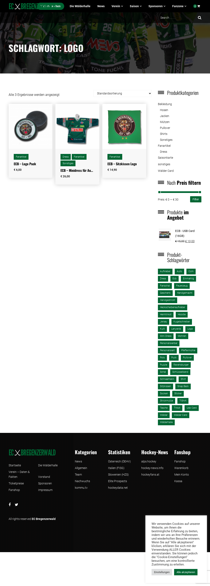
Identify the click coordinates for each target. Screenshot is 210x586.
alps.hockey (148, 461)
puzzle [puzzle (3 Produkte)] (163, 364)
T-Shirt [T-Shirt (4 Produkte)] (182, 400)
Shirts (163, 133)
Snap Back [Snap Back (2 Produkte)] (183, 386)
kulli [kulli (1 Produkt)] (162, 328)
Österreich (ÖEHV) (119, 461)
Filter (196, 199)
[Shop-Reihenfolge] (123, 93)
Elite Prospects (117, 481)
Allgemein (81, 468)
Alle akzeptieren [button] (186, 572)
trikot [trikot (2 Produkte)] (177, 407)
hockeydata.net (118, 487)
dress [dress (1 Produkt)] (163, 278)
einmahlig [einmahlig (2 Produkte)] (188, 278)
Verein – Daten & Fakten (19, 474)
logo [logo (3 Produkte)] (190, 328)
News (101, 6)
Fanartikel (21, 156)
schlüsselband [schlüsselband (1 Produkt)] (180, 371)
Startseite (15, 465)
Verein (116, 6)
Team (78, 474)
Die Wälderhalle (80, 6)
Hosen (164, 110)
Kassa (178, 481)
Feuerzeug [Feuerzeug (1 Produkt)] (182, 285)
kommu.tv (81, 487)
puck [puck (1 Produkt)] (174, 357)
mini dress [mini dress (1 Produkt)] (165, 336)
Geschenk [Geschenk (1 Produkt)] (165, 292)
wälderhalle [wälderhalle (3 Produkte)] (166, 422)
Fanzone (178, 6)
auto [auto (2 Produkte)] (179, 271)
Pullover (165, 128)
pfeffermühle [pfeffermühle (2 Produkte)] (188, 350)
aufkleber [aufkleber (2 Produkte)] (165, 271)
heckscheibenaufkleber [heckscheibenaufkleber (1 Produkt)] (172, 307)
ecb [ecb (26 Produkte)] (174, 278)
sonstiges (164, 164)
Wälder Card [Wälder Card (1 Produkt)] (180, 415)
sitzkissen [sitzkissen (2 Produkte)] (165, 386)
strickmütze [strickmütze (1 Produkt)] (166, 400)
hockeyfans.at (150, 474)
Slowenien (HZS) (118, 474)
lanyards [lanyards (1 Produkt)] (176, 328)
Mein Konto (181, 474)
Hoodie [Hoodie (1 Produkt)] (182, 314)
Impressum (45, 490)
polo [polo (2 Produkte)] (162, 357)
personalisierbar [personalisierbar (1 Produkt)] (168, 343)
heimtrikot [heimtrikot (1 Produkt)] (165, 314)
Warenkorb (181, 468)
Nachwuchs (82, 481)
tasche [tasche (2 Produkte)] (164, 407)
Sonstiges (68, 163)
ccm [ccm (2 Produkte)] (191, 271)
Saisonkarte (165, 157)
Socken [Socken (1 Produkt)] (164, 393)
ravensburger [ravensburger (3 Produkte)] (181, 364)
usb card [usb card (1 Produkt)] (192, 407)
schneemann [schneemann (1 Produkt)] (167, 379)
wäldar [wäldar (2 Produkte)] (164, 415)
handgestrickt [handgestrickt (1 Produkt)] (167, 300)
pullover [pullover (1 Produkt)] (187, 357)
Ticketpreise (16, 483)
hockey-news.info (152, 468)
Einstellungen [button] (162, 572)
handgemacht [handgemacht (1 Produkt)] (184, 292)
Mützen (165, 122)
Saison (134, 6)
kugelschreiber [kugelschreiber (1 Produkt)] (181, 321)
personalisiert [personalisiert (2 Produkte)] (167, 350)
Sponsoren (155, 6)
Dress (66, 156)
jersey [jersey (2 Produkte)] (163, 321)
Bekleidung (165, 104)
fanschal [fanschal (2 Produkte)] (165, 285)
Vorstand (44, 476)
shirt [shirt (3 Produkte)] (183, 379)
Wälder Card (166, 170)
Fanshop (14, 490)
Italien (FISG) (116, 468)
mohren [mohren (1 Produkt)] (182, 336)
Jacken (164, 116)
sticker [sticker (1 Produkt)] (178, 393)
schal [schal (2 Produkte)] (163, 371)
